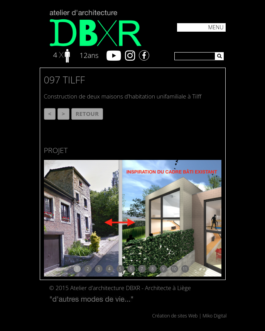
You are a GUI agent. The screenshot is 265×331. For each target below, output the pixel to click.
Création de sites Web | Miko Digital (189, 315)
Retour (87, 113)
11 (185, 269)
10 (174, 269)
